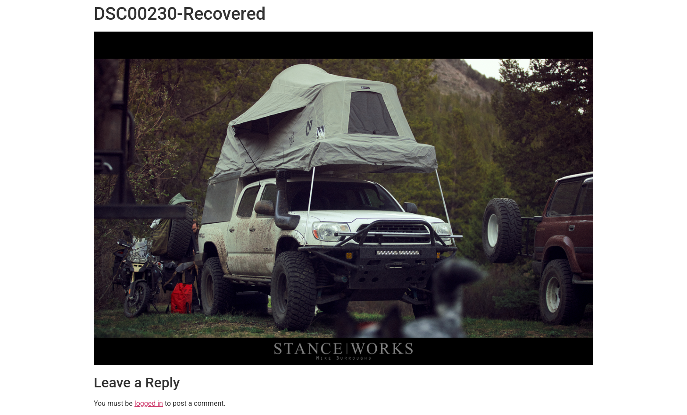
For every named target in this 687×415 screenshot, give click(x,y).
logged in (149, 403)
